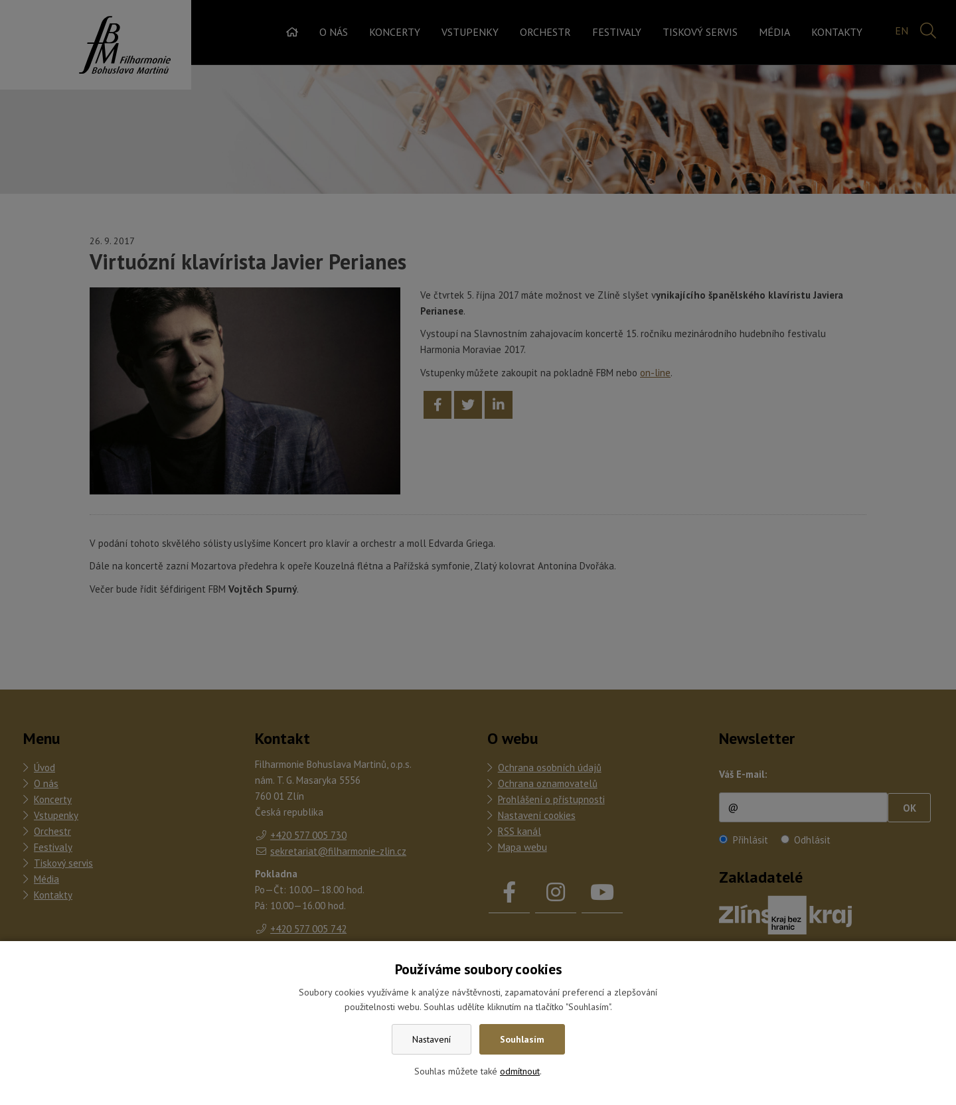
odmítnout (520, 1071)
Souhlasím (522, 1039)
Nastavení (431, 1039)
